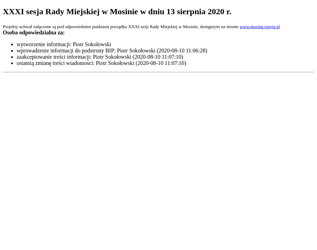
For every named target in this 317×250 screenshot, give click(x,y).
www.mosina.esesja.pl (260, 26)
